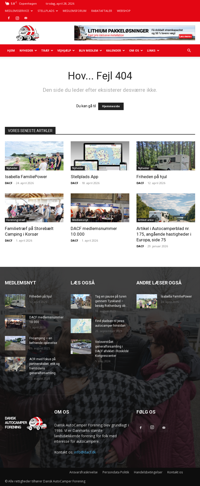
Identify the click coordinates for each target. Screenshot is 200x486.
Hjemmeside (111, 106)
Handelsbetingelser (148, 472)
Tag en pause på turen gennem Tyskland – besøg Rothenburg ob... (111, 301)
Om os (136, 50)
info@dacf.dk (85, 452)
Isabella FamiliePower (26, 176)
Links (153, 50)
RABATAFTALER (101, 11)
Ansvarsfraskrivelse (83, 472)
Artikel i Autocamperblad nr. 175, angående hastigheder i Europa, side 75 (164, 234)
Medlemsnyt (80, 220)
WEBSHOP (124, 11)
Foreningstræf (15, 220)
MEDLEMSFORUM (74, 11)
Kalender (115, 50)
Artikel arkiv (145, 220)
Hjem (11, 50)
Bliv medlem (90, 50)
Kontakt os (175, 472)
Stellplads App (84, 176)
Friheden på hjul (152, 176)
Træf (47, 50)
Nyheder (28, 50)
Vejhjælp (66, 50)
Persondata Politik (116, 472)
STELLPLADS (48, 11)
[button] (189, 50)
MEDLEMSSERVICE (19, 11)
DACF (8, 183)
